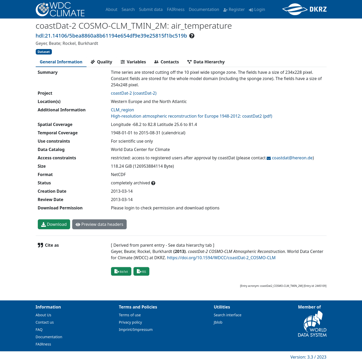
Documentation (204, 9)
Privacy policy (130, 322)
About (111, 9)
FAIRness (176, 9)
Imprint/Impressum (136, 329)
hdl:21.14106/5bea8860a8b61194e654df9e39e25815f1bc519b (111, 35)
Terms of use (130, 314)
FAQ (39, 329)
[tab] (61, 62)
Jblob (218, 322)
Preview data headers (99, 224)
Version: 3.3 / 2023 (308, 357)
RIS (141, 271)
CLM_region (122, 110)
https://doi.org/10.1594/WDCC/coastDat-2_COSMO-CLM (221, 258)
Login (257, 9)
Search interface (227, 314)
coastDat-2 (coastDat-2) (134, 93)
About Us (43, 314)
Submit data (151, 9)
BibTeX (121, 271)
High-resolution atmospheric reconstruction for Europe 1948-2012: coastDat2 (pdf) (191, 116)
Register (234, 9)
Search (128, 9)
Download (54, 224)
